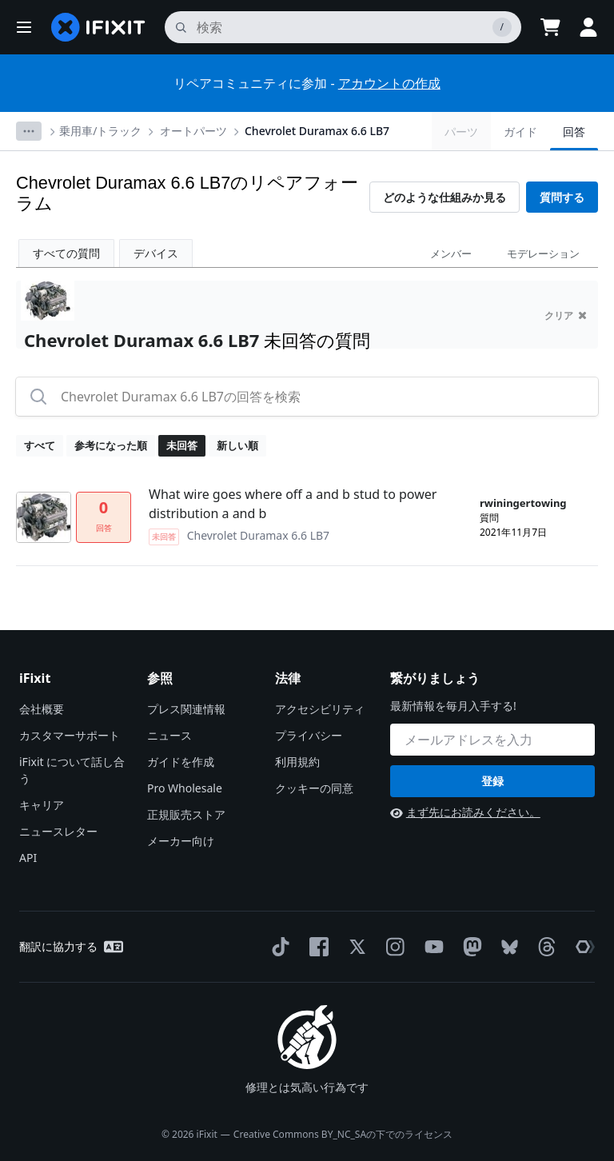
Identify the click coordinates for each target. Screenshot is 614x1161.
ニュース (169, 735)
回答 (574, 131)
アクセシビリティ (320, 708)
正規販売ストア (186, 814)
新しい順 (237, 445)
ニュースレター (58, 831)
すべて (39, 445)
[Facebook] (316, 946)
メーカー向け (180, 840)
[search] (343, 27)
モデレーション (543, 253)
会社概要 (41, 708)
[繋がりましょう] (492, 740)
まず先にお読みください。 (465, 812)
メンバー (451, 253)
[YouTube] (431, 946)
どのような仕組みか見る (444, 197)
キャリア (41, 804)
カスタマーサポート (69, 735)
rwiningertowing (523, 503)
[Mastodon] (469, 946)
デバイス (156, 253)
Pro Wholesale (184, 788)
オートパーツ (193, 130)
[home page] (98, 27)
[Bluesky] (506, 947)
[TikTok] (277, 946)
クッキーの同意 (314, 788)
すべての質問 (66, 253)
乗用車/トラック (100, 130)
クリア (565, 315)
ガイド (520, 131)
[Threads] (543, 946)
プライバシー (308, 735)
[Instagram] (392, 946)
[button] (24, 27)
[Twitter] (354, 946)
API (28, 857)
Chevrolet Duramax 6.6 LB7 (317, 130)
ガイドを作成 (180, 761)
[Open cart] (550, 27)
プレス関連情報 (186, 708)
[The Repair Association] (582, 946)
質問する (562, 197)
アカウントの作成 (389, 83)
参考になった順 (110, 445)
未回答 (181, 445)
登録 (492, 780)
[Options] (29, 131)
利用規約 (297, 761)
